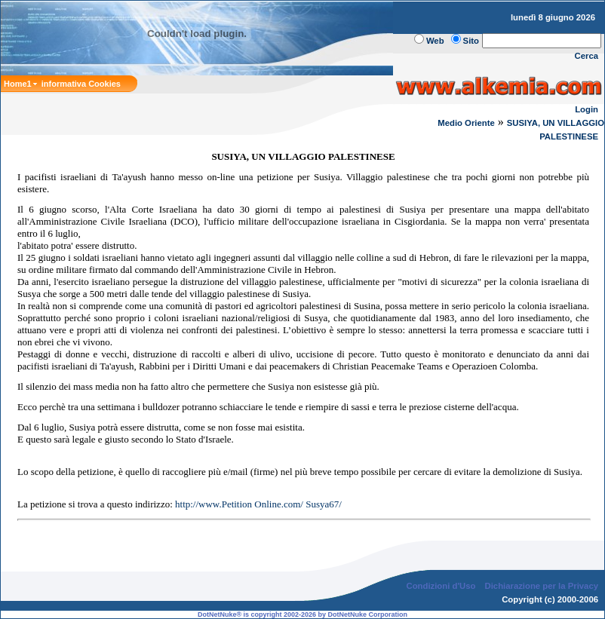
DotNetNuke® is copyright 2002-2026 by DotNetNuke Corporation (302, 614)
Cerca (587, 55)
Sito (471, 40)
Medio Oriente (466, 122)
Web (435, 40)
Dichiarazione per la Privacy (542, 585)
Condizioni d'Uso (440, 585)
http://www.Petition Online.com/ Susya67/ (258, 504)
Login (586, 109)
